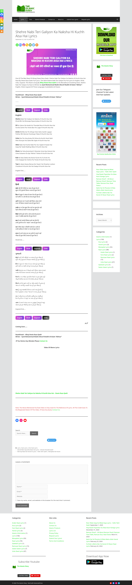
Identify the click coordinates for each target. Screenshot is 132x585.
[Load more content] (106, 74)
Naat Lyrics (24, 448)
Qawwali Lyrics (103, 264)
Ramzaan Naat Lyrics (108, 256)
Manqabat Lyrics (104, 246)
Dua (30, 19)
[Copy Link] (27, 44)
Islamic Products (40, 19)
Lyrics (24, 19)
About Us (61, 19)
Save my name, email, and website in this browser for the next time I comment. (43, 500)
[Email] (30, 44)
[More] (36, 44)
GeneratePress (38, 582)
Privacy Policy (53, 533)
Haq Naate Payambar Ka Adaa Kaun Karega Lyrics (102, 528)
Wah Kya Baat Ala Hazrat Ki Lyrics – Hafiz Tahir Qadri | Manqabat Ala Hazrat (38, 451)
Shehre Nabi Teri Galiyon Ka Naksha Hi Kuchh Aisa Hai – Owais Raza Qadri (41, 393)
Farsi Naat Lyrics (106, 254)
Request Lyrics (85, 19)
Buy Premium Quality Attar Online (106, 153)
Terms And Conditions (56, 541)
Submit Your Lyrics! (72, 19)
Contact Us (51, 19)
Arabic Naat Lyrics (107, 251)
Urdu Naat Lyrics (33, 448)
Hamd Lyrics (102, 244)
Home (15, 19)
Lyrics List (52, 531)
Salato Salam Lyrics (104, 266)
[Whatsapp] (17, 44)
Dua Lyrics (101, 241)
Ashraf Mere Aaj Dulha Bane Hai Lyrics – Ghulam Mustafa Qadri (35, 450)
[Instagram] (23, 44)
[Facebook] (20, 44)
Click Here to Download (106, 55)
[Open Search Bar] (117, 19)
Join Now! (51, 440)
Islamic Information (103, 236)
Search (17, 430)
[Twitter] (33, 44)
